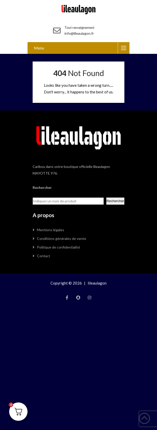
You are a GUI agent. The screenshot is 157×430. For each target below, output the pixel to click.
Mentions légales (50, 230)
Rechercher (115, 201)
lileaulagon (97, 283)
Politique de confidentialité (58, 247)
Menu (39, 47)
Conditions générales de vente (61, 238)
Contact (43, 256)
